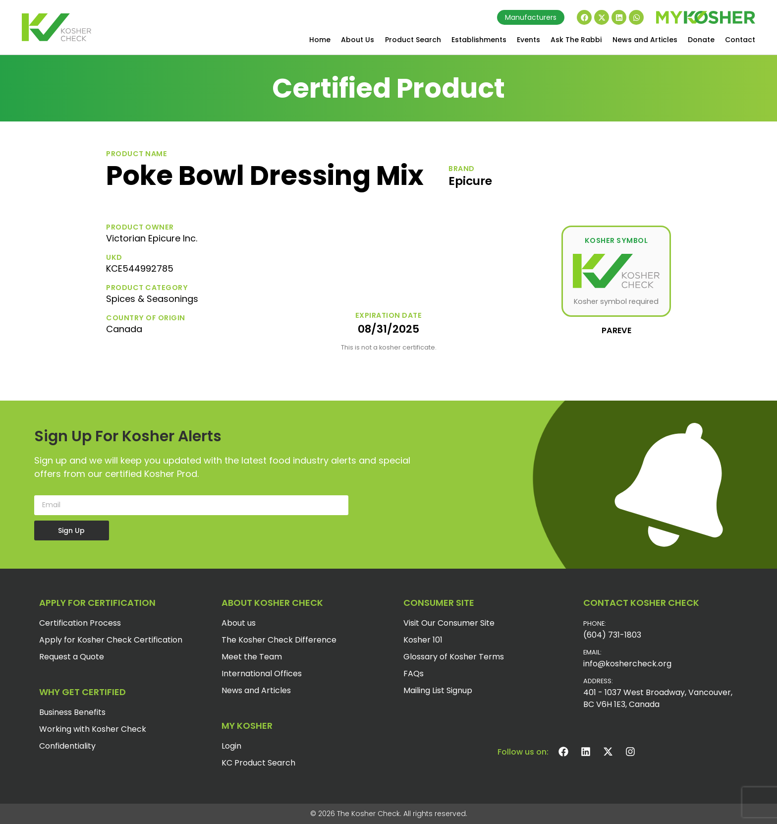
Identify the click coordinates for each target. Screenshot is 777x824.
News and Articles (644, 40)
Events (528, 40)
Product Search (413, 40)
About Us (357, 40)
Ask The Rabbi (576, 40)
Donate (701, 40)
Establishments (478, 40)
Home (320, 40)
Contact (740, 40)
